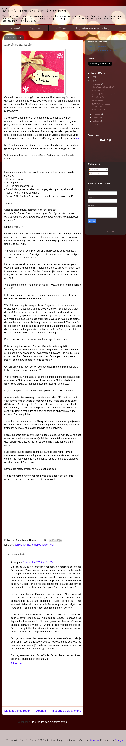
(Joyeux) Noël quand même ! (103, 94)
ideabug (94, 740)
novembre (97, 114)
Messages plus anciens (66, 710)
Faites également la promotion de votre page (102, 50)
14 (91, 77)
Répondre (16, 663)
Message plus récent (17, 710)
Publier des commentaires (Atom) (50, 722)
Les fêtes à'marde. (99, 110)
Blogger (119, 740)
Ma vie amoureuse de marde (34, 10)
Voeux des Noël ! (98, 90)
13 (91, 81)
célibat (18, 544)
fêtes (45, 544)
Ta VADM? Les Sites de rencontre (101, 105)
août (95, 125)
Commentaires (96, 174)
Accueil (14, 28)
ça (77, 138)
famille (26, 544)
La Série (59, 28)
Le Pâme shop (97, 101)
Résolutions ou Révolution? (103, 87)
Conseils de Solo (98, 97)
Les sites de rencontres (93, 28)
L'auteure (36, 28)
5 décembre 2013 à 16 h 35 (38, 562)
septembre (97, 121)
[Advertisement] (103, 152)
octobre (96, 118)
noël (51, 544)
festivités (36, 544)
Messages (94, 170)
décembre (97, 84)
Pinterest (110, 231)
